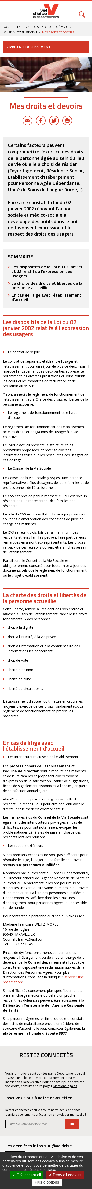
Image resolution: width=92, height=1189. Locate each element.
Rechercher (82, 11)
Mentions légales (65, 1086)
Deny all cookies (65, 1175)
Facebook (41, 120)
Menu (10, 11)
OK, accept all (26, 1175)
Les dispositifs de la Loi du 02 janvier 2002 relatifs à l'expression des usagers (47, 271)
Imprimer (67, 120)
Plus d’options (47, 1182)
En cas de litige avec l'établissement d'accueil (46, 297)
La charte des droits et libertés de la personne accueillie (47, 285)
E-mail (27, 120)
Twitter (54, 120)
